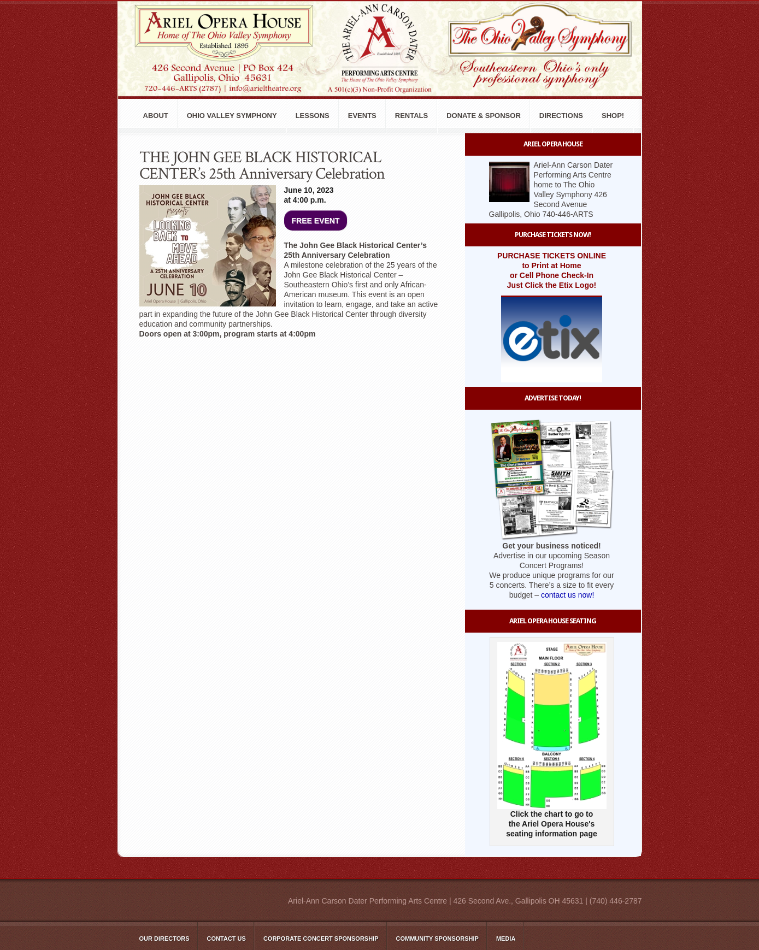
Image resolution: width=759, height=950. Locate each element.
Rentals (411, 115)
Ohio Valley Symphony (232, 115)
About (155, 115)
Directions (561, 115)
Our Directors (164, 938)
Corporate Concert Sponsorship (321, 938)
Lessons (313, 115)
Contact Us (226, 938)
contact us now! (567, 595)
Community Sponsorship (437, 938)
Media (505, 938)
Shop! (613, 115)
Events (362, 115)
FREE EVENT (316, 220)
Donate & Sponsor (483, 115)
